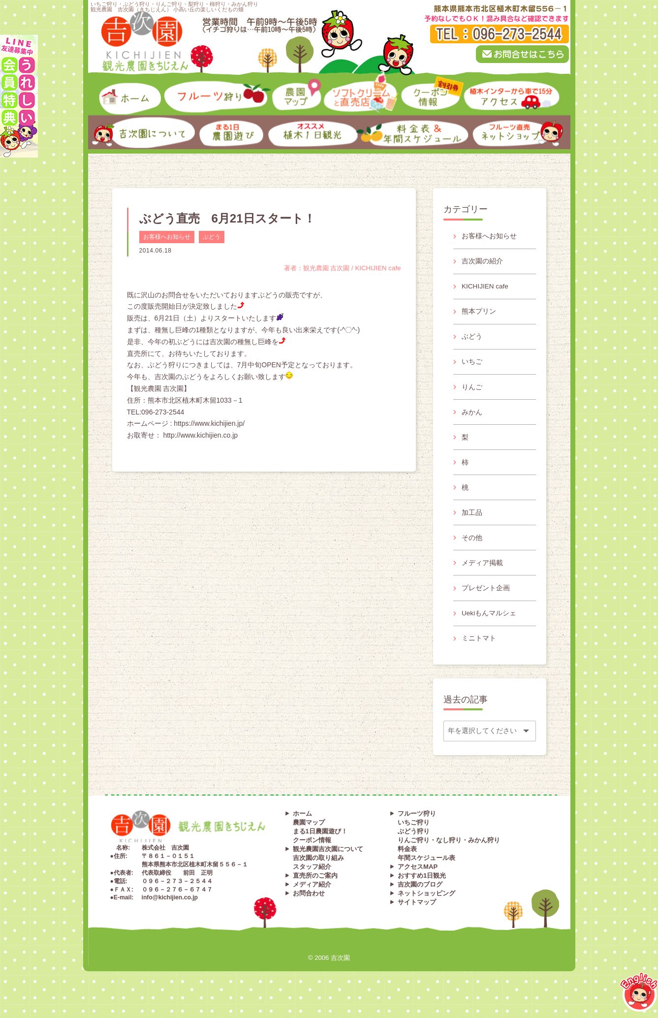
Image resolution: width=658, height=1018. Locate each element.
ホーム (302, 828)
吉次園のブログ (420, 899)
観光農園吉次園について (328, 863)
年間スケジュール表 (426, 872)
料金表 (407, 863)
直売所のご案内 (315, 890)
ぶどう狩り (414, 846)
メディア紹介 (312, 899)
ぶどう (211, 236)
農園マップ (309, 837)
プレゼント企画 (486, 600)
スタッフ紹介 (312, 881)
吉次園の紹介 (482, 262)
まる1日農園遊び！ (320, 846)
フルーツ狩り (417, 828)
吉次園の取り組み (318, 872)
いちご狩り (414, 837)
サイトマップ (417, 917)
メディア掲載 (482, 574)
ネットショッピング (426, 908)
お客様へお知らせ (166, 236)
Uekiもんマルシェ (489, 626)
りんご (472, 392)
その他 (472, 548)
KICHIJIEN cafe (486, 288)
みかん (472, 418)
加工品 (472, 522)
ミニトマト (479, 652)
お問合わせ (309, 908)
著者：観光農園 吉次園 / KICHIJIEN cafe (338, 268)
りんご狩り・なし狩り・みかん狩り (449, 855)
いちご (472, 366)
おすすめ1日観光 (422, 890)
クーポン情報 (312, 855)
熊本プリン (479, 314)
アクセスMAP (418, 881)
